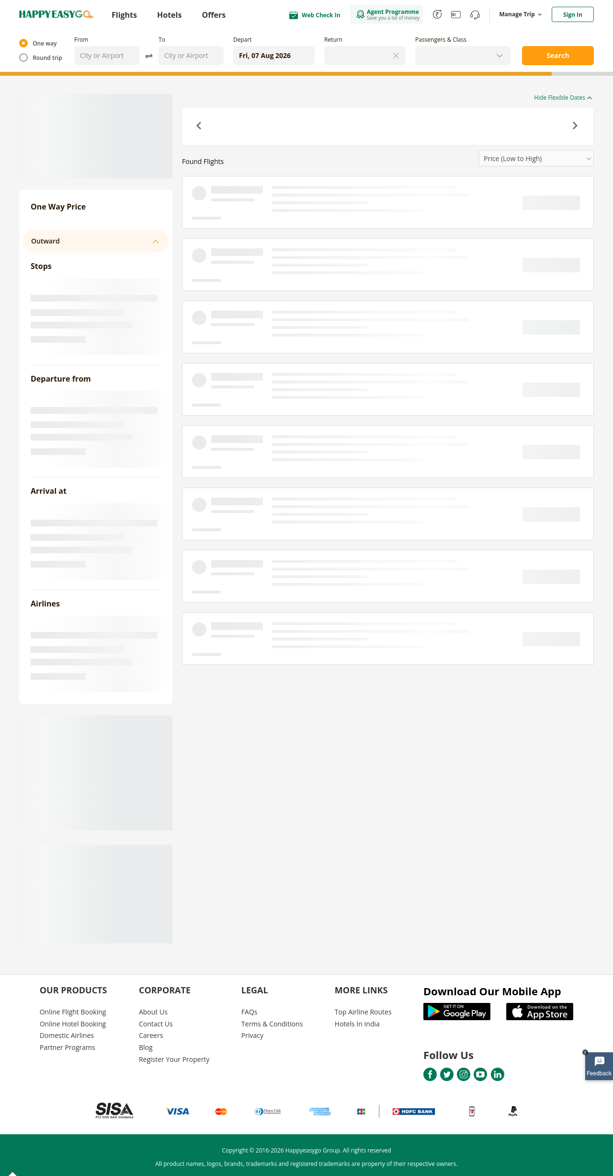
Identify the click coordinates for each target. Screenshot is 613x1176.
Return (333, 39)
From (81, 39)
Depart (242, 39)
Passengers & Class (440, 39)
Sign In (572, 15)
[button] (199, 126)
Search (557, 55)
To (162, 39)
